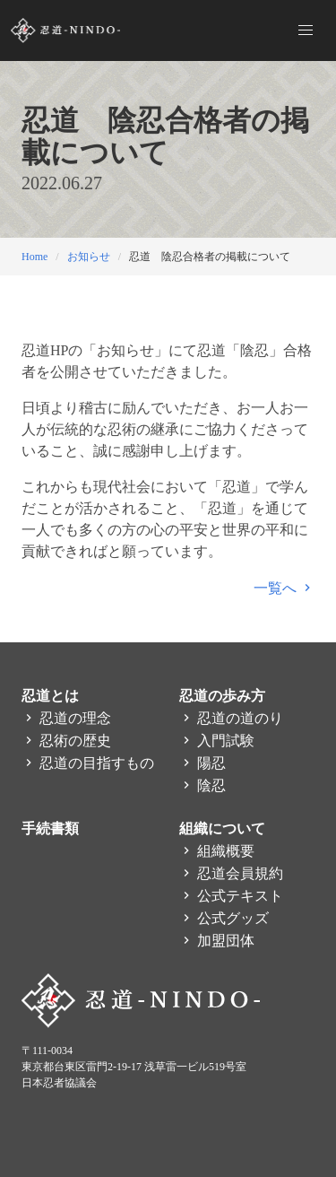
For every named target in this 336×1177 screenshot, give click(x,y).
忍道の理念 (66, 718)
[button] (305, 30)
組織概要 (216, 851)
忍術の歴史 (66, 740)
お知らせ (88, 256)
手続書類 (50, 828)
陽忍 (202, 763)
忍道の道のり (231, 718)
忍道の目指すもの (88, 763)
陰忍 (202, 785)
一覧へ (284, 588)
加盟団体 (216, 940)
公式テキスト (231, 895)
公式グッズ (224, 918)
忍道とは (50, 695)
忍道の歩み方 (222, 695)
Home (34, 256)
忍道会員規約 (231, 873)
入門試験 (216, 740)
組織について (222, 828)
